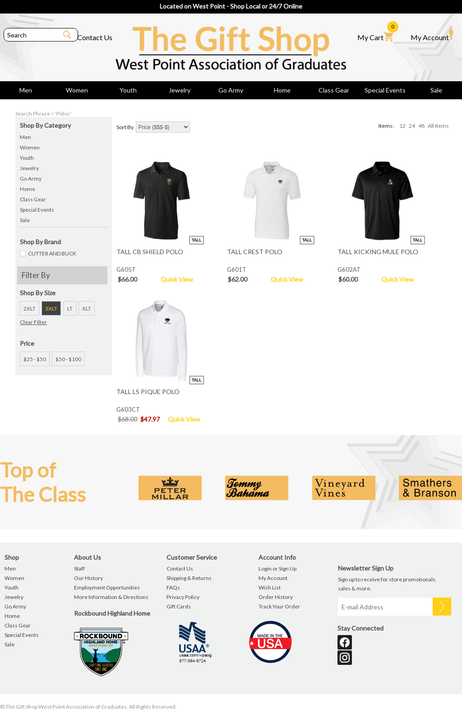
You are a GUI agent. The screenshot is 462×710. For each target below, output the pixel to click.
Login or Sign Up (277, 568)
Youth (128, 90)
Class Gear (334, 90)
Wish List (270, 587)
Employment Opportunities (107, 587)
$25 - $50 (34, 359)
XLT (86, 308)
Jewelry (179, 90)
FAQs (173, 587)
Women (77, 90)
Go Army (230, 90)
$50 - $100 (68, 359)
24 (412, 125)
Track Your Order (279, 606)
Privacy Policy (182, 597)
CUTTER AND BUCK (52, 253)
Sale (436, 90)
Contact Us (94, 37)
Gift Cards (178, 606)
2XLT (29, 308)
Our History (88, 578)
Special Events (385, 90)
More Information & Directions (111, 597)
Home (282, 90)
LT (70, 308)
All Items (438, 125)
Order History (276, 597)
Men (25, 90)
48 (421, 125)
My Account (432, 33)
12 (402, 125)
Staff (79, 568)
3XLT (51, 308)
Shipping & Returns (189, 578)
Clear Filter (33, 322)
